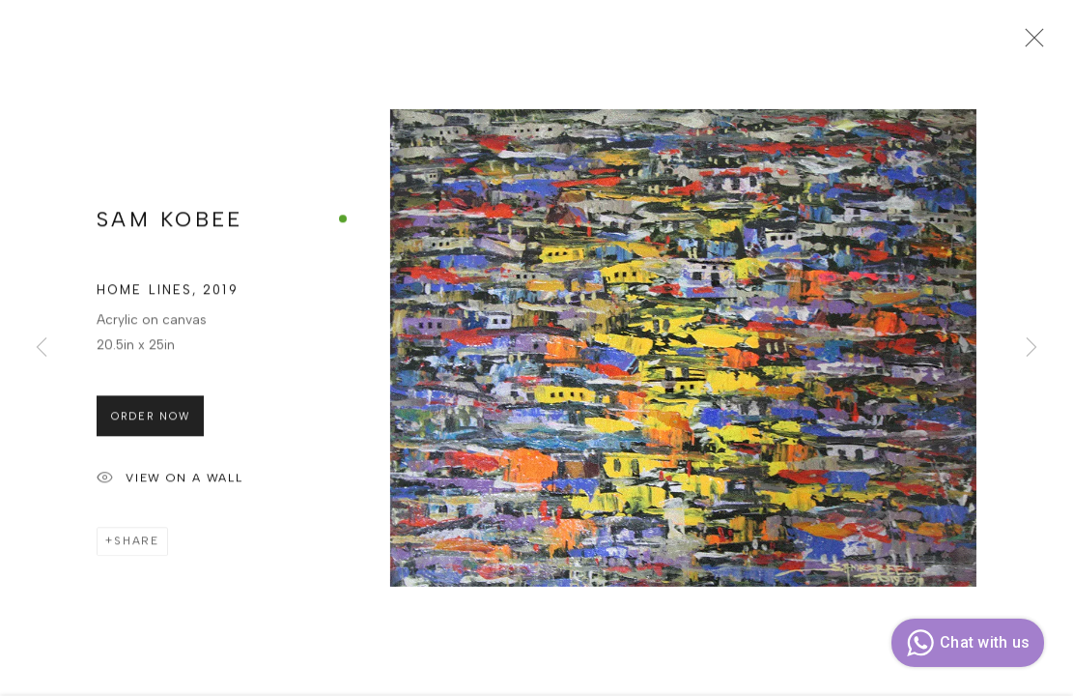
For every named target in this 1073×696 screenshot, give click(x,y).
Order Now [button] (150, 421)
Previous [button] (41, 348)
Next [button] (1031, 348)
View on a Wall (170, 483)
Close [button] (1029, 43)
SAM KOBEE (170, 225)
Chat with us (965, 643)
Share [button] (136, 546)
